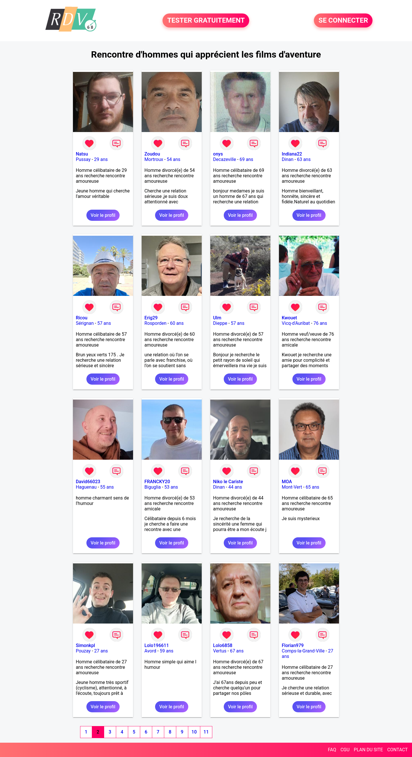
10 (194, 732)
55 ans (107, 487)
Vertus (219, 651)
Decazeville (224, 159)
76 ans (320, 323)
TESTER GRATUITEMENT (206, 21)
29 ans (101, 159)
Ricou (81, 318)
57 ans (104, 323)
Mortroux (153, 159)
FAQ (332, 749)
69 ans (246, 159)
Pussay (83, 159)
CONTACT (397, 749)
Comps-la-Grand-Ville (303, 651)
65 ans (312, 487)
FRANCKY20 (157, 481)
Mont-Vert (292, 487)
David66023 (88, 481)
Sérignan (85, 323)
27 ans (101, 651)
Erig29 (151, 318)
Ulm (217, 318)
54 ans (174, 159)
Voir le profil (103, 215)
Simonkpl (85, 645)
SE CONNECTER (343, 21)
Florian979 (293, 645)
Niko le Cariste (228, 481)
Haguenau (86, 487)
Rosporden (155, 323)
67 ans (237, 651)
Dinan (288, 159)
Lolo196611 (156, 645)
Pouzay (83, 651)
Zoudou (152, 154)
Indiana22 (292, 154)
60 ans (177, 323)
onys (218, 154)
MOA (287, 481)
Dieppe (220, 323)
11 (206, 732)
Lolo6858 (222, 645)
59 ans (166, 651)
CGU (345, 749)
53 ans (171, 487)
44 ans (235, 487)
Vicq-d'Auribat (296, 323)
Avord (150, 651)
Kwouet (289, 318)
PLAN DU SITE (368, 749)
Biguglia (152, 487)
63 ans (304, 159)
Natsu (82, 154)
